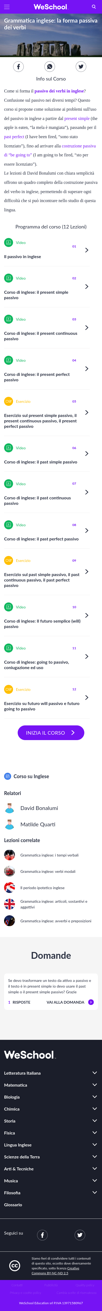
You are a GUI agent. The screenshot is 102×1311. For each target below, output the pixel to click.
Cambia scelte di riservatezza (76, 1293)
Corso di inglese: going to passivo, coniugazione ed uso (36, 664)
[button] (7, 7)
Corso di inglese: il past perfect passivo (41, 538)
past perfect (14, 136)
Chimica (12, 1108)
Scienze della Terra (22, 1156)
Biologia (12, 1096)
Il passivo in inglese (22, 256)
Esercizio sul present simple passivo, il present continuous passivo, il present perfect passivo (40, 421)
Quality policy (85, 1285)
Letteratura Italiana (22, 1072)
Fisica (9, 1132)
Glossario (13, 1204)
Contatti (17, 1285)
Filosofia (12, 1192)
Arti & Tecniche (19, 1168)
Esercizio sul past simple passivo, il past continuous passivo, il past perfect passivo (41, 580)
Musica (11, 1180)
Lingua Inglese (18, 1144)
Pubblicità (51, 1285)
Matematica (15, 1084)
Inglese (41, 776)
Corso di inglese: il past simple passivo (40, 461)
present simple (77, 118)
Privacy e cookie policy (25, 1293)
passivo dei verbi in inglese (59, 91)
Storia (10, 1120)
